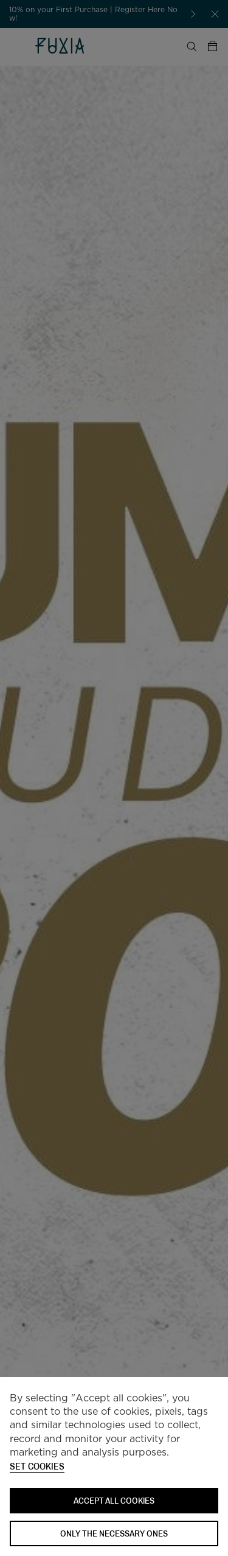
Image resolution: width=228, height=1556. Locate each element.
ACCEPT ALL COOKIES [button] (114, 1500)
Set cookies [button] (37, 1467)
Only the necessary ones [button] (114, 1533)
